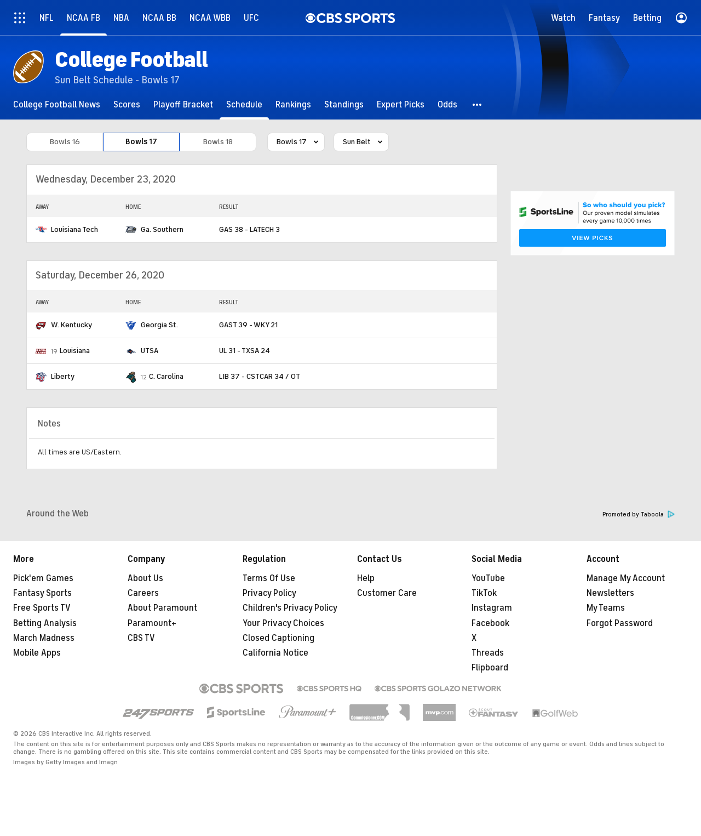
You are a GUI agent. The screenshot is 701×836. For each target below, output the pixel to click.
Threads (488, 652)
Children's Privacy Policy (290, 607)
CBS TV (141, 638)
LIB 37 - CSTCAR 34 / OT (259, 376)
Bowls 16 (65, 141)
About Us (145, 578)
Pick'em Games (43, 578)
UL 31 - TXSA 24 (244, 350)
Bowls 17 (141, 141)
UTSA (149, 350)
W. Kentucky (71, 324)
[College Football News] (57, 104)
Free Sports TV (42, 607)
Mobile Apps (37, 652)
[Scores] (127, 104)
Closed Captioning (278, 638)
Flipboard (490, 667)
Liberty (62, 376)
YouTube (488, 578)
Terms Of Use (269, 578)
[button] (477, 104)
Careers (143, 593)
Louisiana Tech (74, 229)
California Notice (275, 652)
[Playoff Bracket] (183, 104)
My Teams (606, 607)
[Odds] (447, 104)
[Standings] (344, 104)
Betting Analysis (45, 623)
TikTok (484, 593)
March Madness (43, 638)
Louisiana (75, 350)
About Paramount (162, 607)
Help (366, 578)
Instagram (492, 607)
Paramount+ (152, 623)
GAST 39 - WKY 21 (248, 324)
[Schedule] (244, 104)
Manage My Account (626, 578)
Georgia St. (159, 324)
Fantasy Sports (42, 593)
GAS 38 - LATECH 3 (249, 229)
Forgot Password (620, 623)
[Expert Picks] (400, 104)
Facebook (490, 623)
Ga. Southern (162, 229)
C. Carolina (166, 376)
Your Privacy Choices (283, 623)
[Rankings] (293, 104)
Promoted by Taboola (638, 514)
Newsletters (610, 593)
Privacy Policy (269, 593)
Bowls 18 (218, 141)
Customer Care (387, 593)
